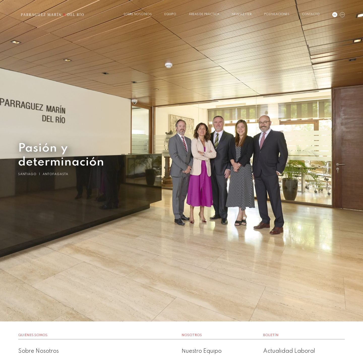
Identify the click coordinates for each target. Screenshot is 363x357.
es (335, 15)
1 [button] (173, 346)
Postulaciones (276, 14)
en (342, 15)
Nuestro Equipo (202, 351)
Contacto (311, 14)
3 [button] (189, 346)
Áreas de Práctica (204, 14)
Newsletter (242, 14)
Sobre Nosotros (138, 14)
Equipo (170, 14)
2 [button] (181, 346)
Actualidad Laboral (289, 351)
